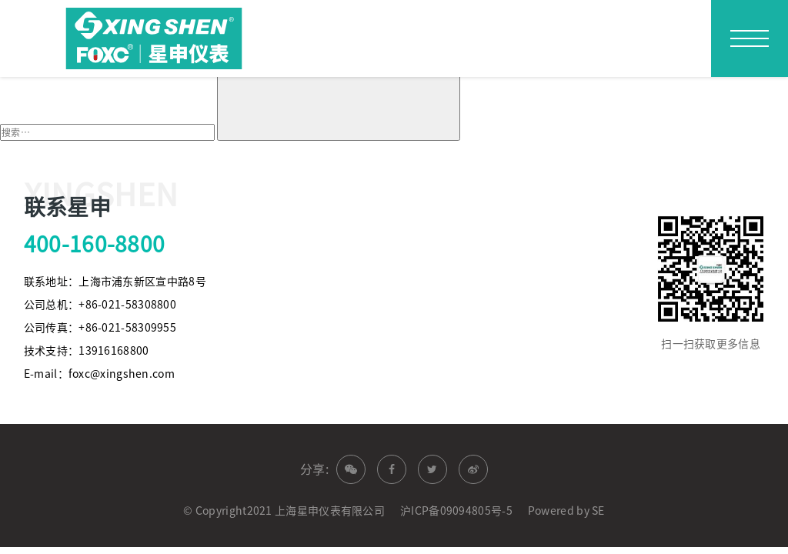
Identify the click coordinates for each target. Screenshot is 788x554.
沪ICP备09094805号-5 (456, 511)
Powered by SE (566, 511)
